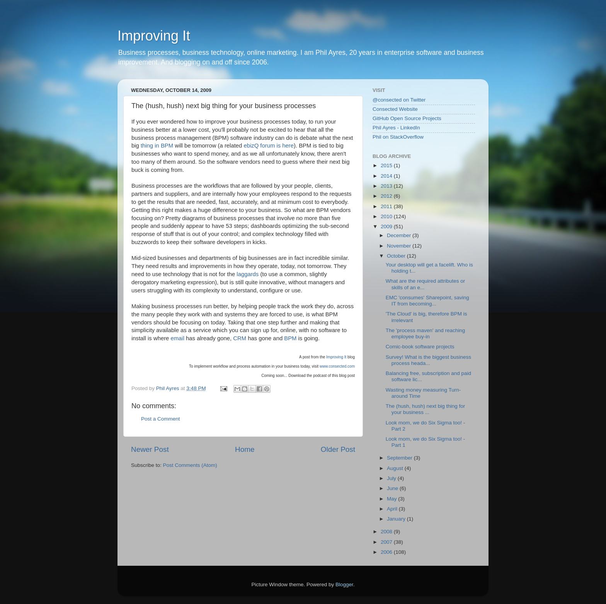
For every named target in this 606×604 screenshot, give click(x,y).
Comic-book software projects (420, 347)
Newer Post (150, 449)
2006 (387, 552)
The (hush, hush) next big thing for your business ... (425, 409)
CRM (239, 338)
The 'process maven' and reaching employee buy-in (425, 333)
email (177, 338)
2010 (387, 216)
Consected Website (395, 109)
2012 (387, 196)
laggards (248, 274)
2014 (387, 176)
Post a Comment (160, 419)
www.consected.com (337, 366)
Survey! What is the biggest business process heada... (428, 360)
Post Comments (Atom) (190, 465)
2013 (387, 186)
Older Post (338, 449)
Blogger (344, 584)
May (392, 499)
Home (244, 449)
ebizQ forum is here (268, 146)
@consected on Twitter (399, 100)
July (392, 478)
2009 (387, 226)
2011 (387, 206)
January (397, 519)
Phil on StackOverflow (398, 137)
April (393, 509)
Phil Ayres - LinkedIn (396, 128)
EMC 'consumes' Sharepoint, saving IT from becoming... (427, 301)
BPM (290, 338)
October (397, 256)
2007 (387, 542)
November (399, 246)
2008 (387, 531)
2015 (387, 165)
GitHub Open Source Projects (407, 118)
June (393, 488)
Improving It (153, 36)
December (399, 235)
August (396, 468)
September (400, 458)
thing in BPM (157, 146)
